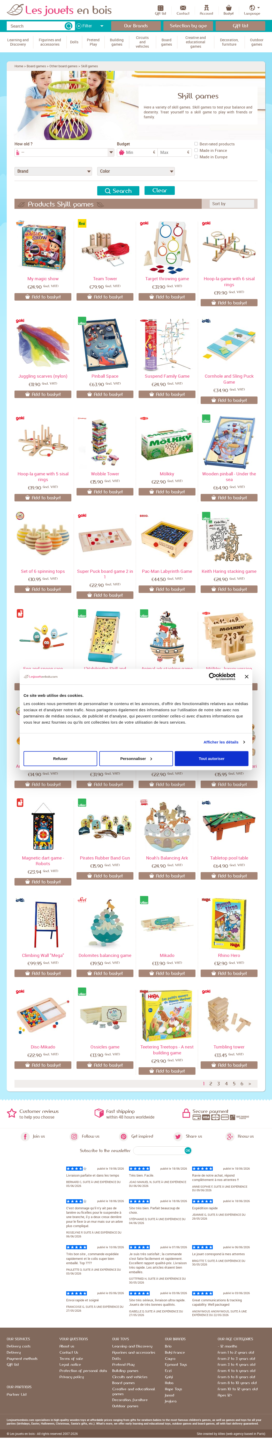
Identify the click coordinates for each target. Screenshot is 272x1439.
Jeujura (170, 1401)
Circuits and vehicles (129, 1377)
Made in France (210, 150)
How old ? (23, 144)
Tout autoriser (212, 758)
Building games (125, 1371)
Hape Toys (173, 1389)
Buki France (175, 1352)
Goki (169, 1377)
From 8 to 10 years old (237, 1383)
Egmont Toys (176, 1365)
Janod (169, 1395)
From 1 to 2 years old (236, 1352)
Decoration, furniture (130, 1400)
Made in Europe (211, 156)
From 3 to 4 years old (236, 1365)
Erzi (168, 1371)
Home (18, 66)
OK (188, 1150)
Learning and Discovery (132, 1346)
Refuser (60, 758)
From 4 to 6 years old (236, 1371)
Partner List (17, 1394)
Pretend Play (123, 1365)
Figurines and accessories (133, 1352)
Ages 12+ (225, 1395)
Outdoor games (125, 1406)
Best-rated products (214, 143)
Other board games (63, 66)
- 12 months (227, 1346)
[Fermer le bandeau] (246, 677)
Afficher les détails (220, 742)
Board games (36, 66)
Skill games (89, 66)
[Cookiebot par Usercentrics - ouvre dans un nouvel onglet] (212, 677)
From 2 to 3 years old (236, 1359)
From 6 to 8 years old (236, 1377)
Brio (168, 1346)
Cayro (170, 1359)
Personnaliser (136, 758)
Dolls (116, 1359)
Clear (159, 190)
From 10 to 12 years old (238, 1389)
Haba (169, 1383)
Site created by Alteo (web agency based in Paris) (231, 1434)
